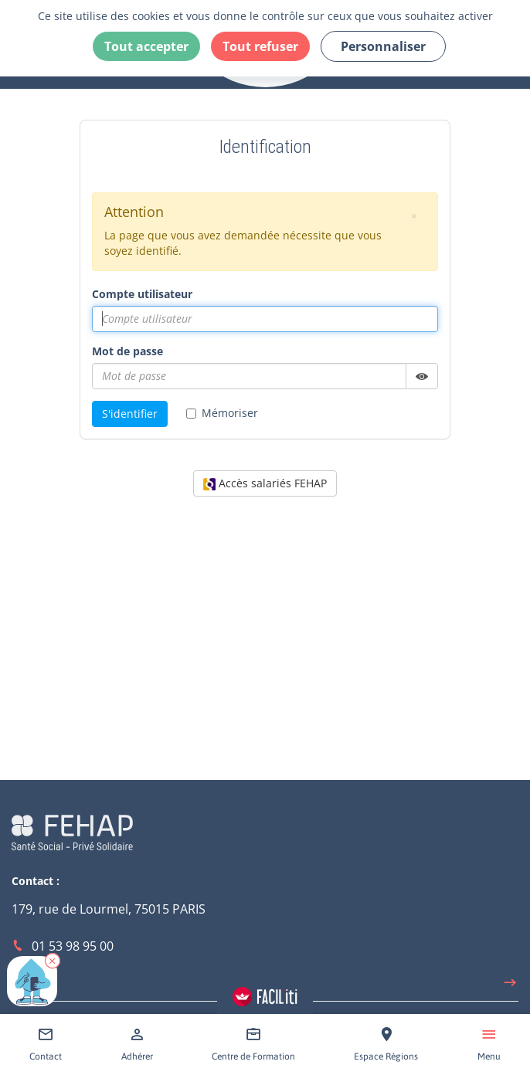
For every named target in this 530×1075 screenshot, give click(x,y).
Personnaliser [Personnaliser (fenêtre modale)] (383, 46)
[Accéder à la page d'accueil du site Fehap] (72, 830)
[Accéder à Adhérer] (137, 1044)
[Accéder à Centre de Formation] (253, 1044)
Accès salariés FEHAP (265, 483)
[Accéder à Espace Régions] (386, 1044)
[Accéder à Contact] (45, 1044)
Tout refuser (260, 46)
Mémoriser (222, 412)
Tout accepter (146, 46)
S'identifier (130, 413)
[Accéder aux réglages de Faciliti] (265, 996)
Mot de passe (127, 351)
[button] (52, 960)
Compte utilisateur (142, 294)
